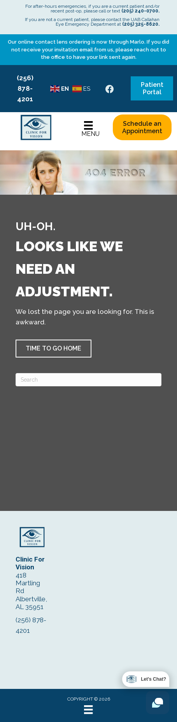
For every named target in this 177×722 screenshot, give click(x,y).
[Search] (88, 379)
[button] (53, 348)
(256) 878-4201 (25, 88)
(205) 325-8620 (140, 24)
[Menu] (88, 129)
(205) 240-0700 (139, 11)
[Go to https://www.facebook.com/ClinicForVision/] (109, 90)
